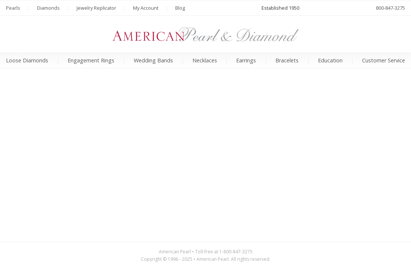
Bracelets (287, 60)
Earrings (246, 60)
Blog (180, 7)
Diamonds (48, 7)
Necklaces (204, 60)
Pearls (13, 7)
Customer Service (383, 60)
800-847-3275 (390, 7)
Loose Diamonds (27, 60)
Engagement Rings (91, 60)
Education (330, 60)
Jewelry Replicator (96, 7)
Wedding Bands (153, 60)
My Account (145, 7)
